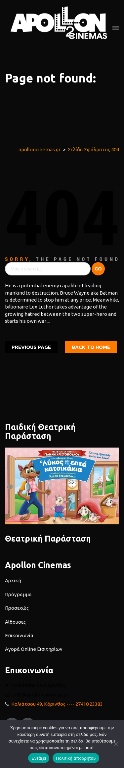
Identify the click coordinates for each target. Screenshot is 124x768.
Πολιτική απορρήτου (76, 758)
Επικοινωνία (19, 635)
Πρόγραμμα (18, 594)
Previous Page (31, 347)
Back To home (91, 347)
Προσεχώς (17, 608)
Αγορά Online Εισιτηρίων (33, 649)
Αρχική (13, 580)
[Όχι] (115, 744)
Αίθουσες (15, 622)
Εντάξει (38, 758)
